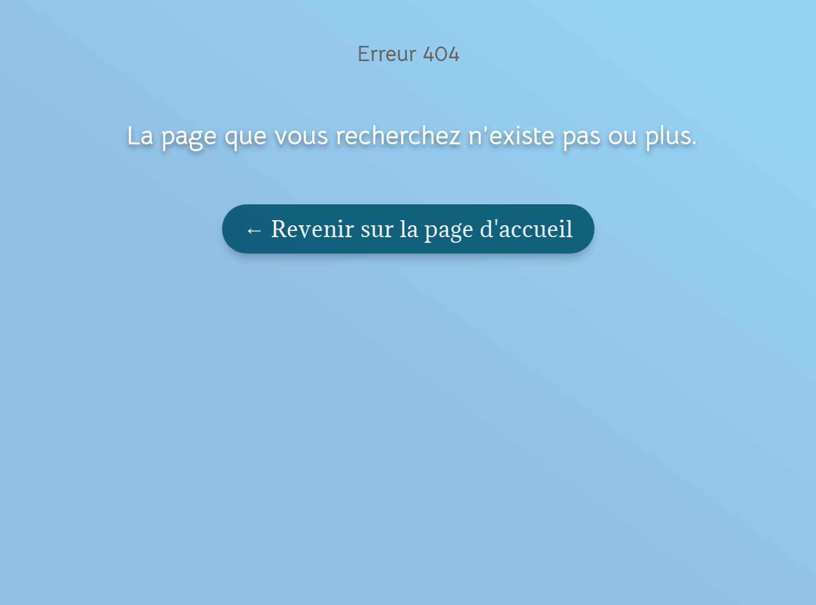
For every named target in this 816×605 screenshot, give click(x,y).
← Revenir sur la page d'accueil (408, 228)
